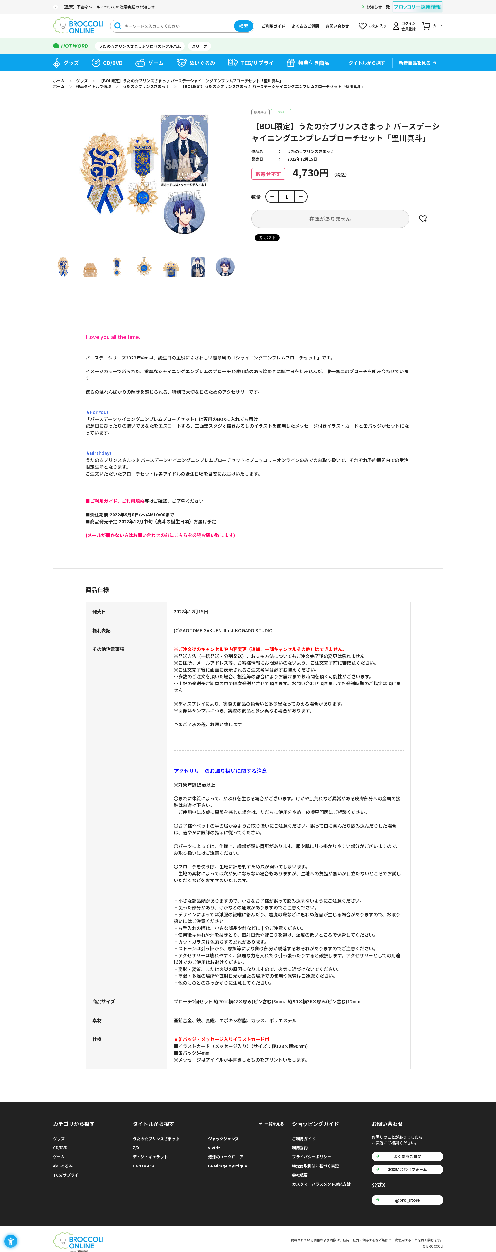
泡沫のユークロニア (225, 1156)
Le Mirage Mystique (227, 1165)
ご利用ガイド (273, 26)
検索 (243, 26)
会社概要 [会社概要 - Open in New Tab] (300, 1175)
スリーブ (199, 46)
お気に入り (378, 25)
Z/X (136, 1147)
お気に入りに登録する (423, 218)
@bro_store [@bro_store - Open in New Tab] (407, 1200)
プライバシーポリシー (311, 1156)
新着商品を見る (415, 62)
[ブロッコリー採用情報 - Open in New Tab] (417, 3)
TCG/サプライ (257, 63)
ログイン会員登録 (408, 25)
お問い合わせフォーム (407, 1169)
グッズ (71, 63)
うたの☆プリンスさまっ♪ (310, 151)
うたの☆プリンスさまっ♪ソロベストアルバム (140, 46)
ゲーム (156, 63)
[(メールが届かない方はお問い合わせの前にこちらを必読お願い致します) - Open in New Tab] (160, 535)
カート (438, 25)
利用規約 (300, 1147)
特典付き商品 (313, 63)
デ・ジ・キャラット (150, 1156)
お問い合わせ (337, 26)
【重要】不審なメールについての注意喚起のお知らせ (108, 6)
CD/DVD (113, 63)
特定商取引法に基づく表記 (315, 1165)
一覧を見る (274, 1123)
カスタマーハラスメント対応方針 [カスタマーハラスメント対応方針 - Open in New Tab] (321, 1184)
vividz (214, 1147)
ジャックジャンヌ (223, 1138)
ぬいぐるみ (202, 63)
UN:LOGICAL (145, 1165)
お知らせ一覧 (378, 6)
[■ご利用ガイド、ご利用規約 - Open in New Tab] (115, 501)
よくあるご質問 (305, 26)
